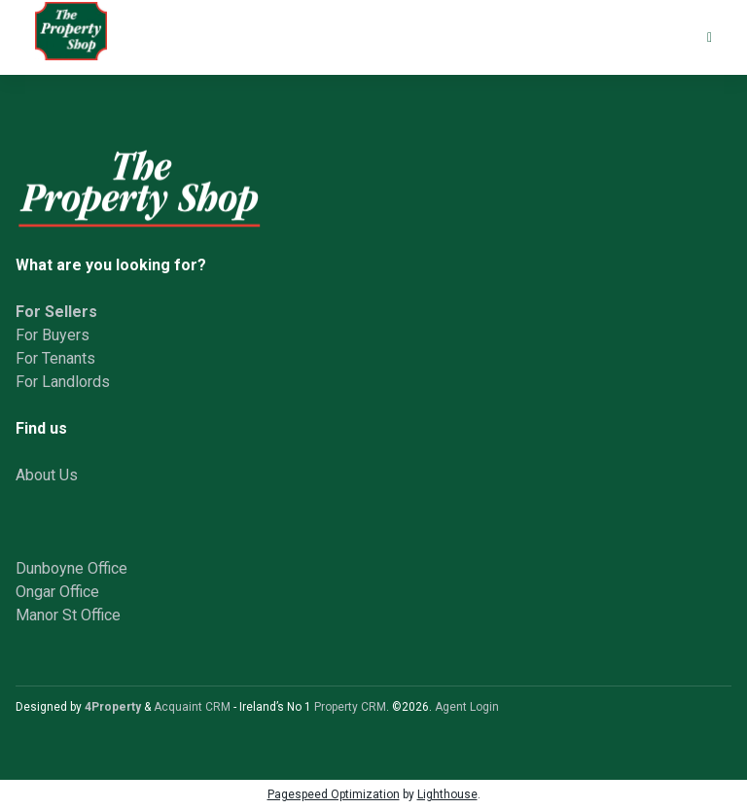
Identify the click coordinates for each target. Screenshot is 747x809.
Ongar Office (57, 591)
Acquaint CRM (192, 707)
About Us (47, 475)
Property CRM (350, 707)
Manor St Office (68, 615)
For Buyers (52, 335)
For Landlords (63, 381)
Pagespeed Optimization (333, 794)
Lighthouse (447, 794)
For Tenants (55, 358)
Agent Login (467, 707)
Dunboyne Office (71, 568)
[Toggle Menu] (709, 37)
